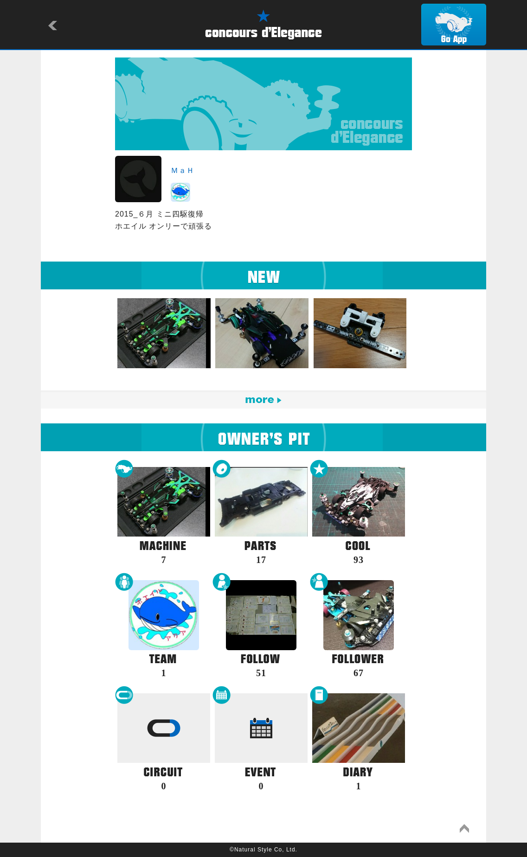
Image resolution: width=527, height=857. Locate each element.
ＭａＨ (182, 170)
